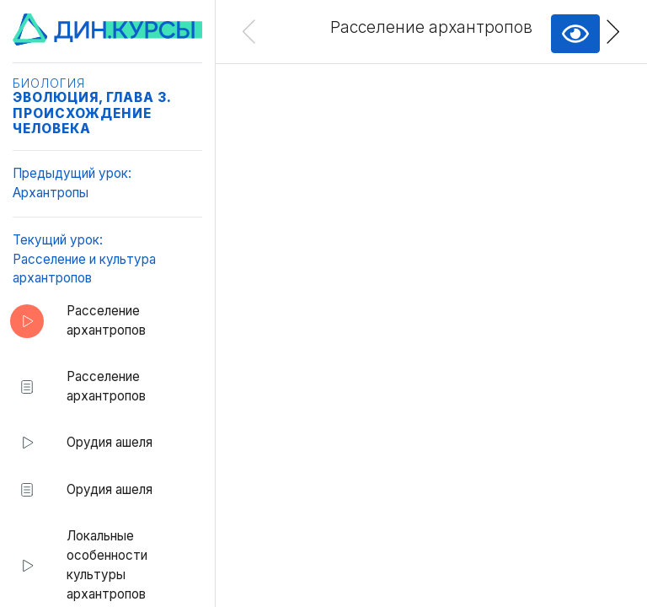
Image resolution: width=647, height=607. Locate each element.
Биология (49, 83)
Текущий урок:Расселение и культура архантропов (84, 259)
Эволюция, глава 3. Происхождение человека (92, 112)
